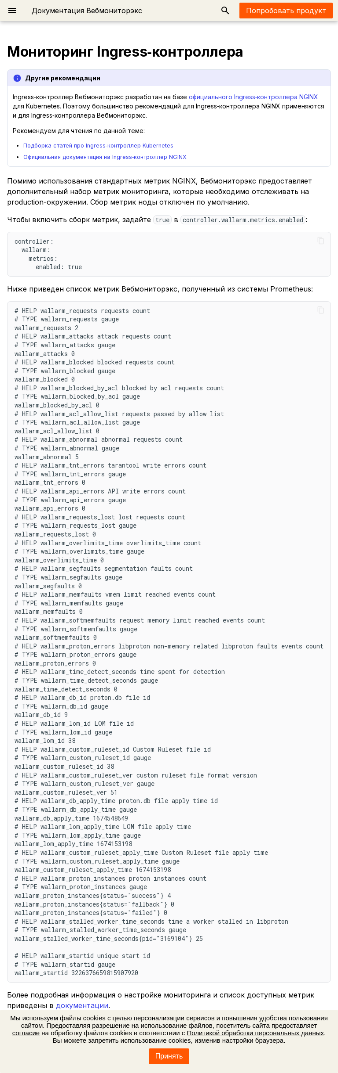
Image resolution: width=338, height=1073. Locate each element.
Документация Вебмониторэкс (87, 10)
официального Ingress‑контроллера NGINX (254, 97)
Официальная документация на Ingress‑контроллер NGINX (105, 157)
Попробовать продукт (286, 10)
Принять (169, 1056)
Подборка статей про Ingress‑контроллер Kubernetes (98, 145)
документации (82, 1005)
